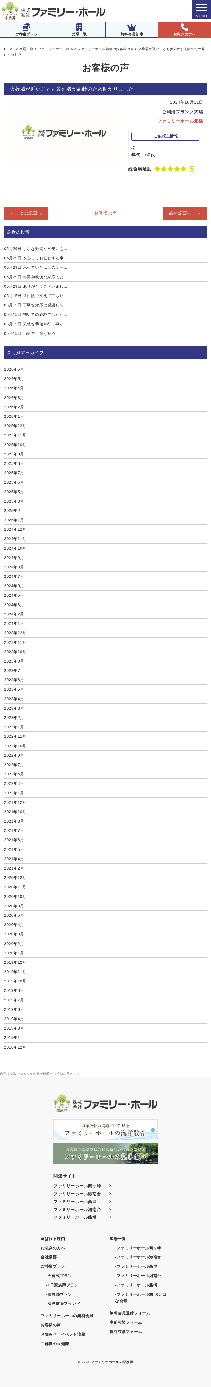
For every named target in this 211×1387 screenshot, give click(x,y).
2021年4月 (14, 859)
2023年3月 (14, 708)
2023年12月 (15, 633)
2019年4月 (14, 1019)
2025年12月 (15, 426)
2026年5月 (14, 378)
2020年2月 (14, 943)
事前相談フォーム (126, 1322)
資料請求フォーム (126, 1331)
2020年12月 (15, 877)
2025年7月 (14, 473)
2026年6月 (14, 369)
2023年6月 (14, 680)
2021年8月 (14, 821)
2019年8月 (14, 990)
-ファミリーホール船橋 (136, 1285)
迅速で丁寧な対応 (29, 333)
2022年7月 (14, 764)
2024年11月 (15, 538)
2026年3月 (14, 397)
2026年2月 (14, 407)
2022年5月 (14, 774)
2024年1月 (14, 623)
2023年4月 (14, 699)
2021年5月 (14, 849)
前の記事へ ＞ (185, 213)
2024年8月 (14, 567)
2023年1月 (14, 727)
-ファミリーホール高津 (136, 1266)
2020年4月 (14, 924)
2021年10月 (15, 812)
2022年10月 (15, 746)
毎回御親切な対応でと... (36, 277)
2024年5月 (14, 595)
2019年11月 (15, 972)
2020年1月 (14, 953)
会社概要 (49, 1257)
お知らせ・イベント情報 (63, 1334)
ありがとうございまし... (36, 286)
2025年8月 (14, 463)
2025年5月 (14, 492)
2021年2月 (14, 868)
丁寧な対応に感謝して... (36, 305)
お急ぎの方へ (184, 29)
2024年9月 (14, 557)
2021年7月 (14, 830)
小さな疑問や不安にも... (36, 248)
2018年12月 (15, 1047)
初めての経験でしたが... (36, 314)
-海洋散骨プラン (63, 1303)
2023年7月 (14, 670)
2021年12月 (15, 802)
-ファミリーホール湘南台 (138, 1276)
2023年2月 (14, 717)
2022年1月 (14, 793)
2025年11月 (15, 435)
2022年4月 (14, 783)
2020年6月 (14, 915)
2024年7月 (14, 576)
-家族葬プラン (59, 1294)
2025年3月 (14, 501)
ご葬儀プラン (26, 29)
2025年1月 (14, 520)
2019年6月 (14, 1009)
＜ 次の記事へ (26, 213)
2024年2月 (14, 614)
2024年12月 (15, 529)
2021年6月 (14, 840)
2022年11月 (15, 736)
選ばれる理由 (53, 1238)
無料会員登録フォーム (130, 1313)
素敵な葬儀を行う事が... (36, 324)
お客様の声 (105, 213)
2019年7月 (14, 1000)
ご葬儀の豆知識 (55, 1344)
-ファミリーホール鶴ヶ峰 (138, 1248)
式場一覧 (79, 29)
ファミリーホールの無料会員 (67, 1315)
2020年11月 (15, 887)
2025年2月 (14, 510)
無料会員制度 (132, 29)
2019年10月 (15, 981)
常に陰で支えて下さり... (36, 296)
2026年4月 (14, 388)
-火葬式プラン (59, 1276)
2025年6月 (14, 482)
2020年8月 (14, 906)
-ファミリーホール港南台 (138, 1257)
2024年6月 (14, 585)
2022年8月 (14, 755)
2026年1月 (14, 416)
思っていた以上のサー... (36, 267)
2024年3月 (14, 604)
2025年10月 (15, 445)
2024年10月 (15, 548)
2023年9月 (14, 661)
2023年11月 (15, 642)
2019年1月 (14, 1037)
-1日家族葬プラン (62, 1285)
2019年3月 (14, 1028)
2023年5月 (14, 689)
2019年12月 (15, 962)
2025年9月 (14, 454)
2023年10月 (15, 652)
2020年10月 (15, 896)
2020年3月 (14, 934)
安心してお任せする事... (36, 258)
